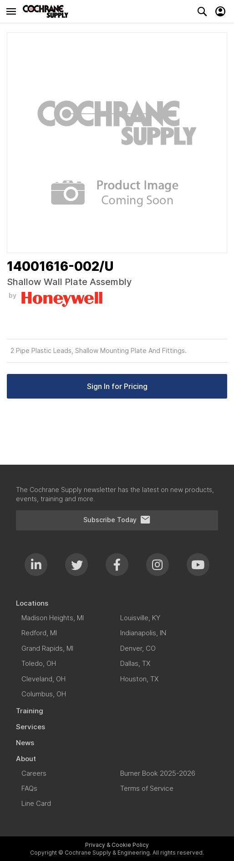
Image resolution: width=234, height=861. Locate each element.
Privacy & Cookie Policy (117, 844)
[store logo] (48, 11)
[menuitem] (117, 603)
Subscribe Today (117, 519)
